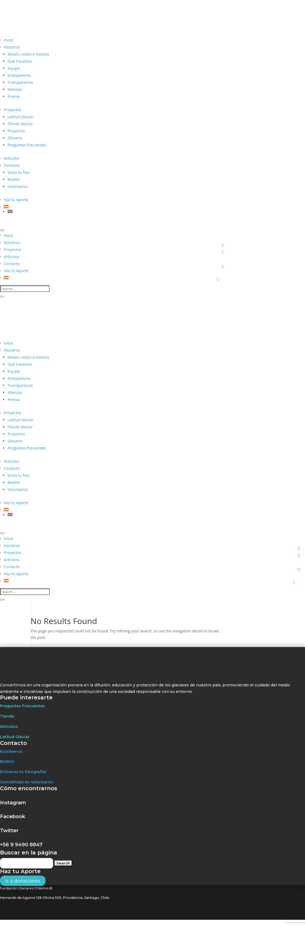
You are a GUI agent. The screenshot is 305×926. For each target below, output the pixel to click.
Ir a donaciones (22, 880)
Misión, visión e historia (28, 54)
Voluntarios (18, 186)
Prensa (14, 96)
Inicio (8, 40)
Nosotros (12, 47)
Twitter (9, 831)
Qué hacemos (20, 61)
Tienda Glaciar (20, 123)
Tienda (7, 716)
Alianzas (15, 89)
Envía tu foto (19, 172)
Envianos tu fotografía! (23, 771)
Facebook (12, 816)
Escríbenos (11, 751)
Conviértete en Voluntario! (26, 782)
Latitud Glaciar (20, 116)
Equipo (14, 68)
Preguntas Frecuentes (27, 144)
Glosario (15, 137)
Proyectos (12, 109)
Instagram (13, 803)
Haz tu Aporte (16, 199)
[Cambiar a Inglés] (118, 211)
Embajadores (19, 75)
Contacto (12, 165)
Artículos (11, 158)
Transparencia (20, 82)
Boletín (14, 179)
